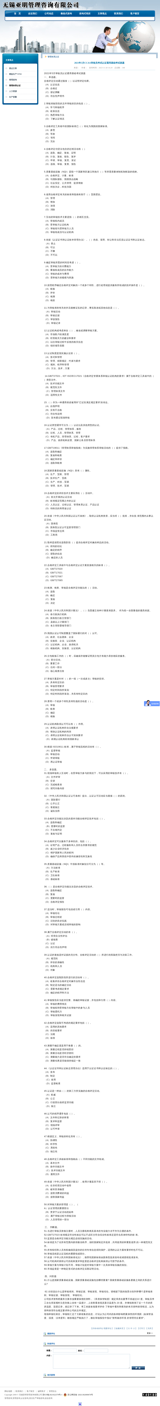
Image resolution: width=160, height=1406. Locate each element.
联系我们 (118, 13)
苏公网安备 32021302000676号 (78, 1395)
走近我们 (32, 13)
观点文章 (13, 68)
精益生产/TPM (15, 74)
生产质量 (13, 97)
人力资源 (13, 91)
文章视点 (102, 13)
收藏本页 (119, 1328)
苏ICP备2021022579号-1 (52, 1395)
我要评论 (107, 1328)
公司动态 (48, 13)
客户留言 (134, 13)
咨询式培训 (84, 13)
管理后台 (53, 1391)
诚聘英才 (41, 1391)
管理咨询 (13, 80)
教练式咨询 (66, 13)
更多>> (150, 1333)
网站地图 (8, 1391)
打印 (141, 1328)
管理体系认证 (15, 85)
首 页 (17, 13)
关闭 (150, 1328)
